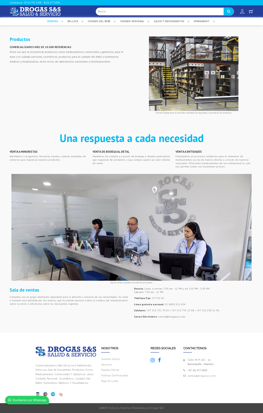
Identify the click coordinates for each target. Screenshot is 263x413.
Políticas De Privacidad (114, 375)
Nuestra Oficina (110, 370)
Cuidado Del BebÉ (102, 21)
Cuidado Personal (135, 21)
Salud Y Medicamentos (172, 21)
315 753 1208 (33, 2)
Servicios (106, 364)
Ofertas (55, 21)
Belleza (76, 21)
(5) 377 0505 (52, 2)
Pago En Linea (109, 381)
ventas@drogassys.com (202, 375)
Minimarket (205, 21)
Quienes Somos (110, 359)
